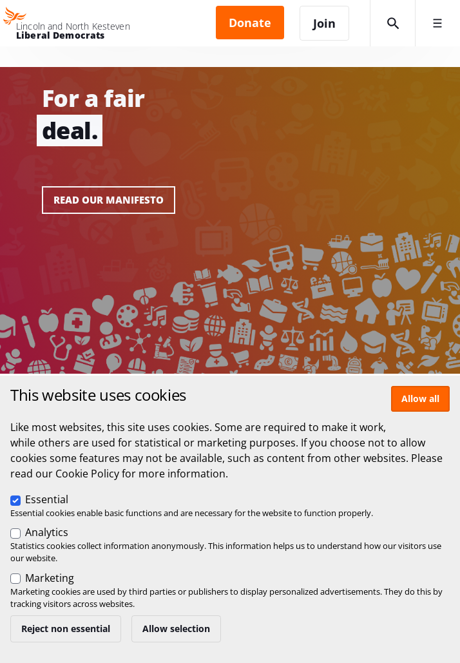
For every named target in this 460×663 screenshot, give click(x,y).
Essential (46, 499)
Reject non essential (65, 628)
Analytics (46, 532)
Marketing (49, 578)
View (230, 220)
